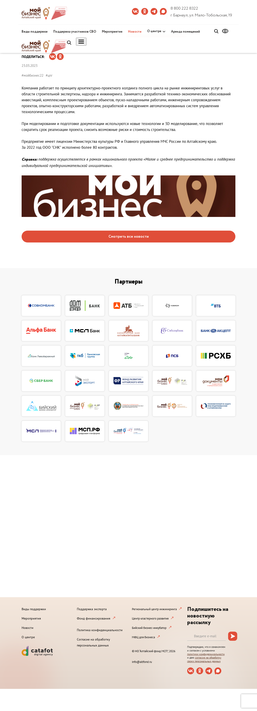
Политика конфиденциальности (100, 630)
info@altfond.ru (142, 662)
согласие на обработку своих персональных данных (204, 659)
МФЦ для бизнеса (143, 637)
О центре (154, 31)
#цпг (49, 75)
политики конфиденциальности (206, 654)
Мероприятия (112, 31)
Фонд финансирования (93, 618)
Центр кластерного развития (150, 618)
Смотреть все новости (128, 237)
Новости (134, 31)
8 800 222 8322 (184, 8)
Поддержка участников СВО (74, 31)
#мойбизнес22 (32, 75)
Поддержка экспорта (92, 609)
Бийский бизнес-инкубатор (149, 628)
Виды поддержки (35, 31)
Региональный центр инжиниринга (154, 609)
